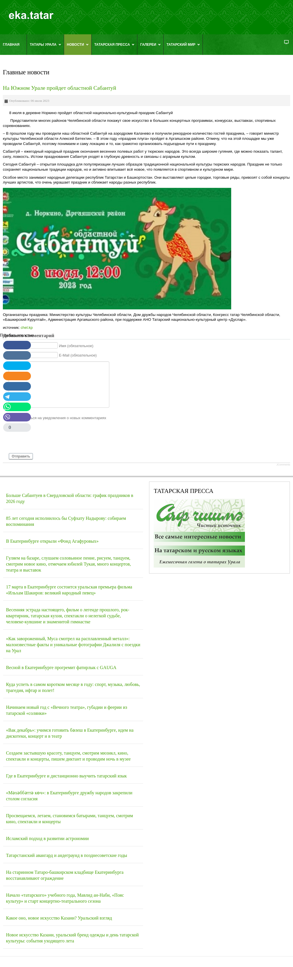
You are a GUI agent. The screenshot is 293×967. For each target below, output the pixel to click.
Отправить (21, 456)
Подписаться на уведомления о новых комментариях (60, 418)
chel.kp (27, 327)
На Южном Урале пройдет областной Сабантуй (59, 88)
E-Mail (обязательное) (78, 355)
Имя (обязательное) (76, 345)
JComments (283, 464)
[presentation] (52, 439)
